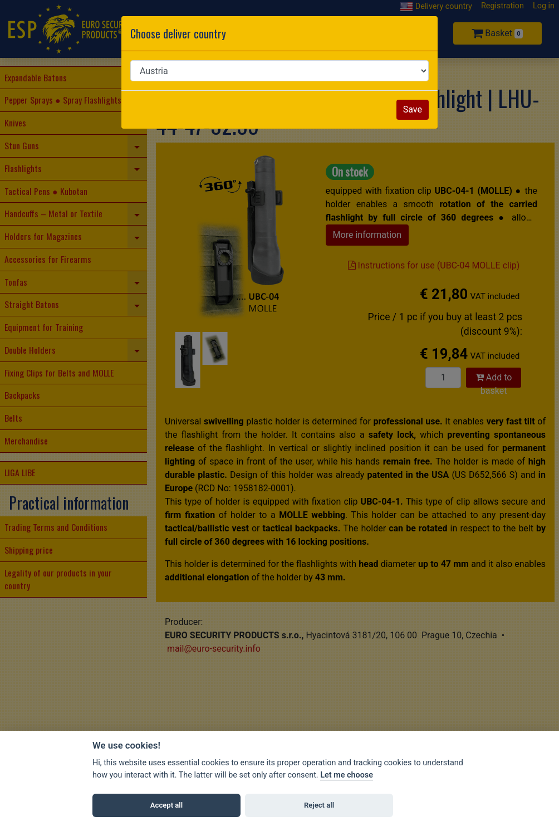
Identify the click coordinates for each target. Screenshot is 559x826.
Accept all (166, 805)
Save (412, 109)
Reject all (319, 805)
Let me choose (346, 775)
